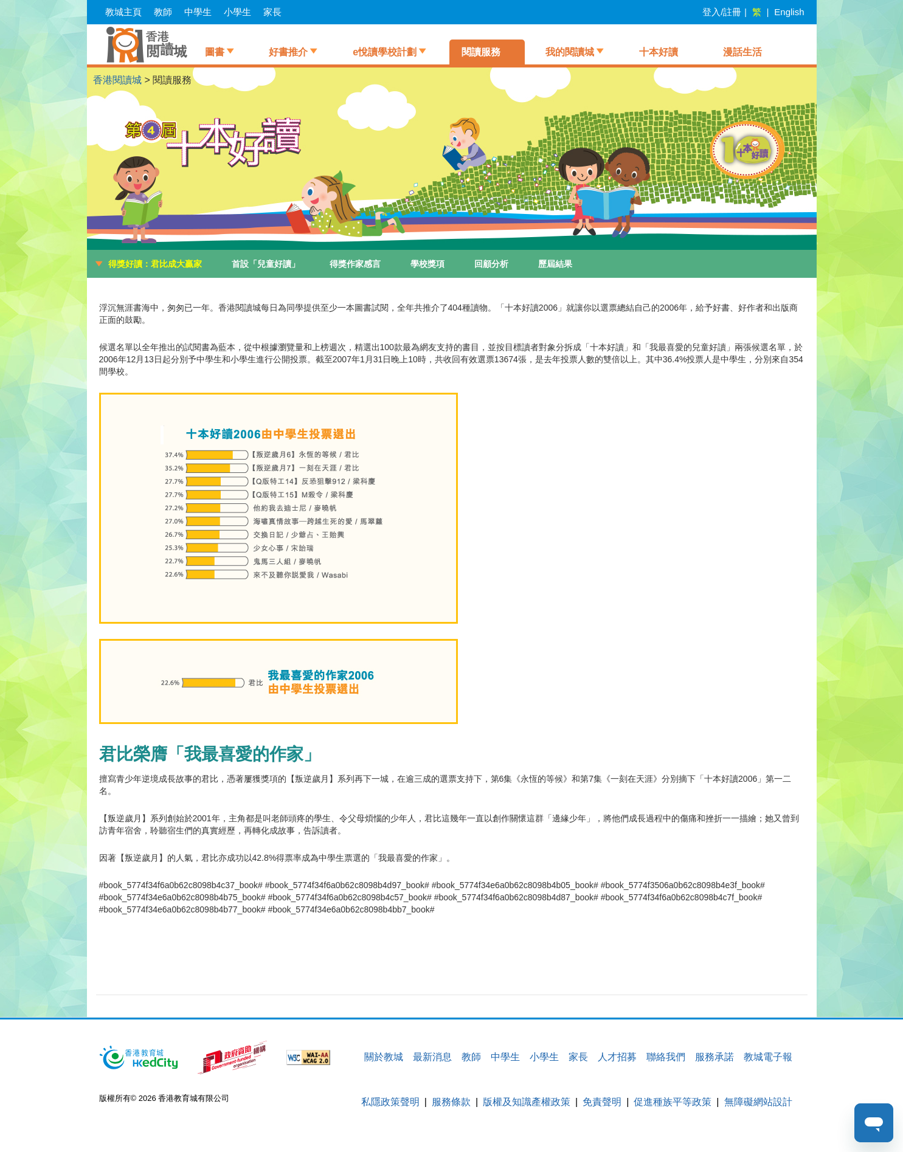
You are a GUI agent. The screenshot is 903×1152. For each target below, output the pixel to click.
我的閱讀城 (569, 52)
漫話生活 (742, 52)
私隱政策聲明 (390, 1102)
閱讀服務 (481, 52)
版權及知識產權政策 (526, 1102)
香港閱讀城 (117, 80)
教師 (163, 12)
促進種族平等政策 (672, 1102)
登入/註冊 (721, 12)
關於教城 (383, 1057)
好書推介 (288, 52)
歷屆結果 (555, 264)
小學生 (237, 12)
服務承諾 (714, 1057)
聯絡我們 (665, 1057)
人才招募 (617, 1057)
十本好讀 (658, 52)
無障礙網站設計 (758, 1102)
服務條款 (451, 1102)
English (789, 12)
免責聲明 (602, 1102)
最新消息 (432, 1057)
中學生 (198, 12)
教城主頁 (123, 12)
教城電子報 (768, 1057)
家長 (272, 12)
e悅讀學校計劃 (385, 52)
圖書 (214, 52)
